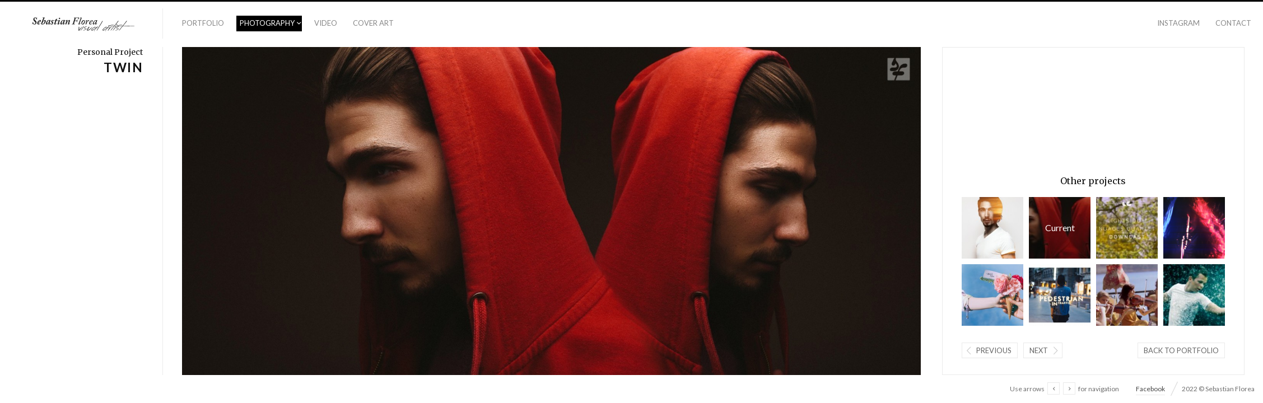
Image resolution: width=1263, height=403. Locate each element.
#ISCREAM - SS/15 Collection (992, 295)
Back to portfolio (1181, 350)
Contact (1233, 22)
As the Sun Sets (992, 228)
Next (1038, 350)
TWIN (1059, 228)
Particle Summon (1194, 295)
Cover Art (373, 22)
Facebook (1150, 389)
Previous (994, 350)
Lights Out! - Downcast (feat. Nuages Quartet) (1127, 228)
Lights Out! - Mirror (1194, 228)
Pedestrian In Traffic (1059, 295)
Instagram (1178, 22)
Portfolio (203, 22)
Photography (267, 22)
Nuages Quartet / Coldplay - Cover (1127, 295)
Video (325, 22)
